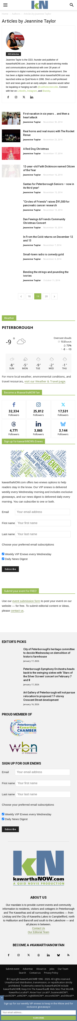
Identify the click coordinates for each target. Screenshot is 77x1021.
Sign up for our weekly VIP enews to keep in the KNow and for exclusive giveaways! (38, 1005)
